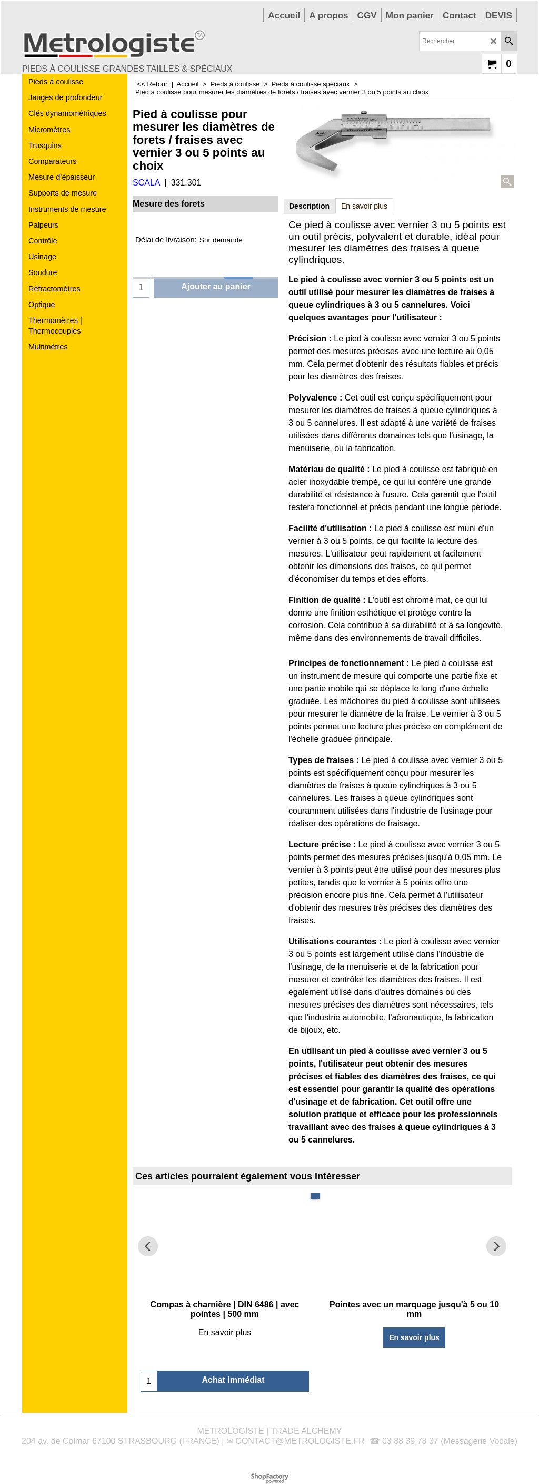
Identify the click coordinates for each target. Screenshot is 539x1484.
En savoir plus (364, 206)
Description (309, 206)
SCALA (146, 182)
